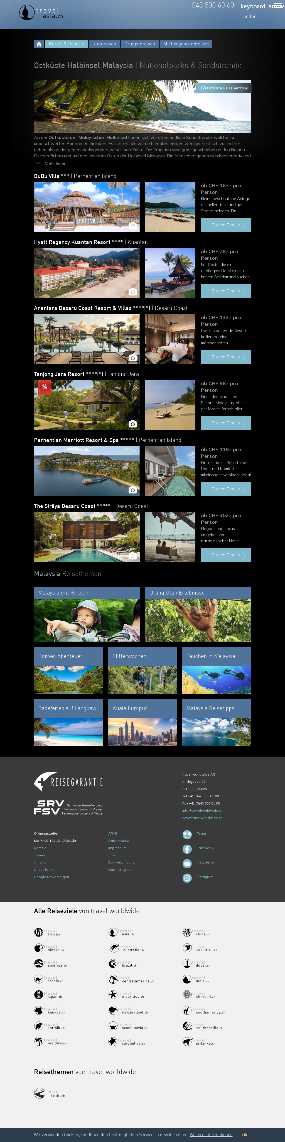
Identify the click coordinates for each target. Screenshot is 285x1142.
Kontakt (40, 848)
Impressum (117, 848)
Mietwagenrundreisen (186, 44)
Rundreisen (104, 44)
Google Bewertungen (51, 877)
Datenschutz (118, 840)
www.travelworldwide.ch (202, 818)
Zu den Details (229, 225)
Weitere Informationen (211, 1135)
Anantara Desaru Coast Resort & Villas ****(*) (111, 308)
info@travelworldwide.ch (202, 810)
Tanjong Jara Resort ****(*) (86, 374)
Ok (244, 1135)
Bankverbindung (121, 862)
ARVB (112, 833)
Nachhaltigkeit (120, 869)
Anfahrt (40, 862)
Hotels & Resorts (66, 44)
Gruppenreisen (139, 44)
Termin (39, 855)
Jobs (112, 855)
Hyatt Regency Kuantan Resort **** (91, 242)
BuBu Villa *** (75, 176)
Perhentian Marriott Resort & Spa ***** (107, 440)
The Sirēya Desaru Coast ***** (91, 506)
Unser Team (44, 869)
